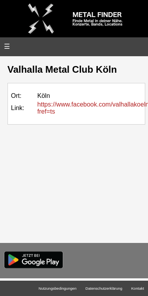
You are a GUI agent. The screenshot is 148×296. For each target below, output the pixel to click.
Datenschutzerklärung (103, 288)
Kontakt (137, 288)
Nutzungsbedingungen (58, 288)
